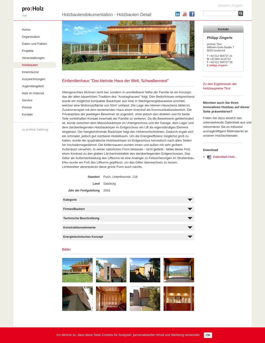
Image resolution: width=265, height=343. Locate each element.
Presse (27, 107)
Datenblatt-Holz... (225, 157)
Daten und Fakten (34, 44)
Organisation (31, 36)
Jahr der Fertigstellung (84, 190)
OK (208, 335)
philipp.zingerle (218, 65)
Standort (94, 177)
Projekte (28, 51)
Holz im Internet (33, 93)
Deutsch (224, 5)
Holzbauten (30, 65)
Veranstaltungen (33, 58)
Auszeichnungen (33, 79)
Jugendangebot (33, 86)
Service (27, 100)
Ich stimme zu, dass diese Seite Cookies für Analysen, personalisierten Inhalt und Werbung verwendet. (128, 335)
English (237, 5)
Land (96, 183)
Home (26, 29)
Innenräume (30, 72)
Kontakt (27, 114)
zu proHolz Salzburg (35, 129)
